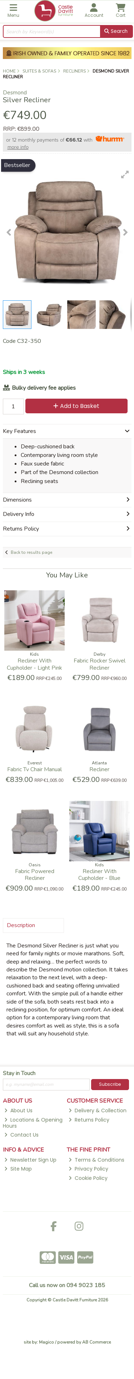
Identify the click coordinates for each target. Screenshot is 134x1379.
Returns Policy (89, 1119)
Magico (46, 1342)
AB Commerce (96, 1342)
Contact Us (21, 1134)
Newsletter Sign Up (30, 1159)
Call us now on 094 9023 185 (67, 1285)
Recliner (99, 769)
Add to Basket (76, 406)
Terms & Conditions (96, 1159)
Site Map (18, 1168)
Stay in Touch (19, 1073)
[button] (125, 174)
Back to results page (31, 552)
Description (21, 925)
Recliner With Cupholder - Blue (99, 874)
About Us (18, 1110)
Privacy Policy (88, 1168)
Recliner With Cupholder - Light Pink (34, 664)
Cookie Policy (88, 1178)
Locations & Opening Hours (33, 1122)
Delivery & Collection (97, 1110)
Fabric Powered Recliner (34, 874)
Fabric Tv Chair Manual (34, 769)
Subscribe (110, 1084)
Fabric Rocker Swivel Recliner (99, 664)
